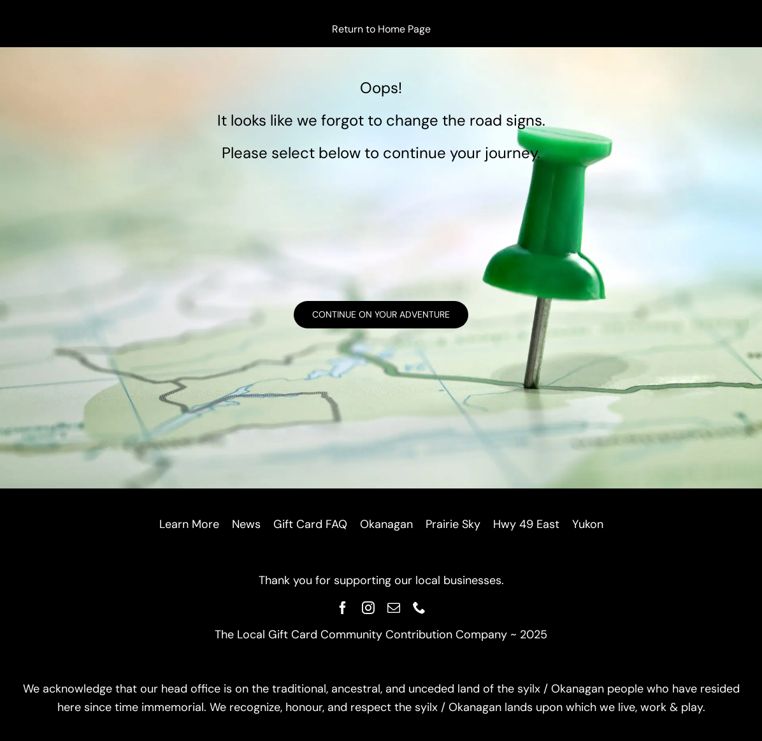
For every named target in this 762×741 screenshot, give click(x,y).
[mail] (393, 607)
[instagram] (368, 607)
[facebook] (342, 607)
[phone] (419, 607)
